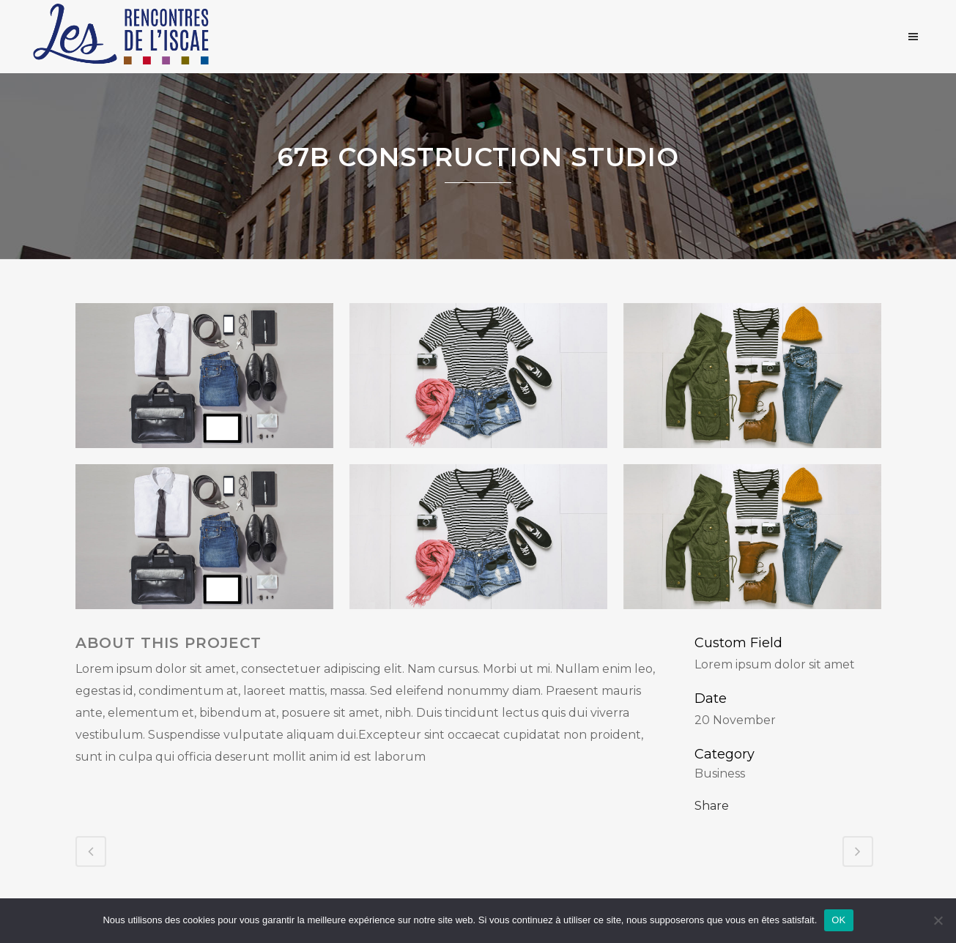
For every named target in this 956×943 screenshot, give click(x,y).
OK (838, 919)
